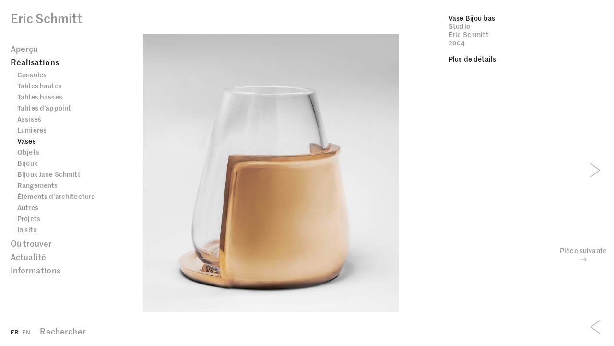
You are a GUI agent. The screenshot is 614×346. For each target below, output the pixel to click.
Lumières (32, 130)
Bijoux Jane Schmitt (49, 174)
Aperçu (24, 48)
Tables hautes (39, 85)
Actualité (28, 256)
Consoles (32, 74)
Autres (27, 207)
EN (26, 332)
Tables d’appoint (44, 107)
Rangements (37, 185)
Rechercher (62, 331)
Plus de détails (472, 58)
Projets (28, 218)
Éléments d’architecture (56, 196)
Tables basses (39, 96)
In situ (27, 229)
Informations (35, 270)
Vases (26, 141)
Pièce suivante (583, 255)
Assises (29, 119)
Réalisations (35, 62)
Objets (28, 152)
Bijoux (27, 163)
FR (14, 332)
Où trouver (31, 243)
